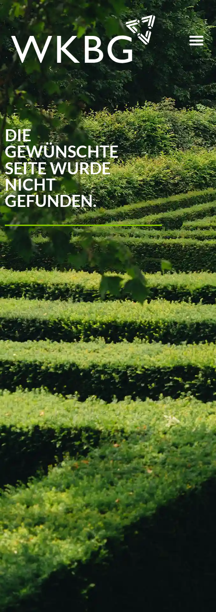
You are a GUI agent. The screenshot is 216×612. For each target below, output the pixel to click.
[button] (196, 40)
